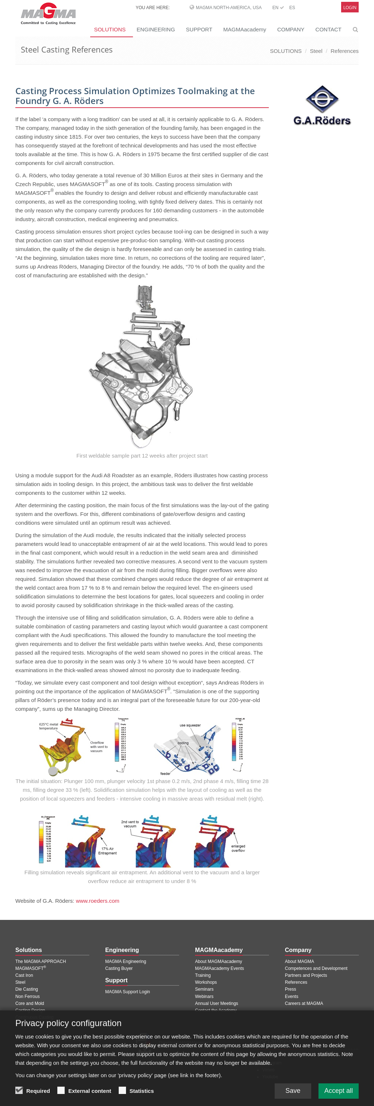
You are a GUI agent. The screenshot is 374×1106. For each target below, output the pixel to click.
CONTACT (328, 29)
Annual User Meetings (216, 1003)
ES (292, 7)
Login (349, 7)
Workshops (206, 982)
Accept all (338, 1097)
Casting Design (30, 1010)
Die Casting (26, 989)
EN (278, 7)
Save (292, 1097)
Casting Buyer (119, 968)
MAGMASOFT (30, 968)
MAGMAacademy (244, 29)
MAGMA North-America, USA (229, 7)
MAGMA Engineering (125, 961)
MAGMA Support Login (127, 991)
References (345, 51)
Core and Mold (29, 1003)
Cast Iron (24, 975)
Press (290, 989)
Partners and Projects (306, 975)
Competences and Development (316, 968)
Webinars (204, 996)
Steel (316, 51)
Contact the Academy (216, 1010)
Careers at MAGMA (304, 1003)
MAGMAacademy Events (219, 968)
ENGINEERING (156, 29)
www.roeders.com (97, 901)
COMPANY (291, 29)
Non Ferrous (27, 996)
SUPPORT (199, 29)
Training (203, 975)
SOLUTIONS (110, 29)
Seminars (204, 989)
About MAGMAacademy (218, 961)
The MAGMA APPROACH (40, 961)
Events (291, 996)
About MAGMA (299, 961)
